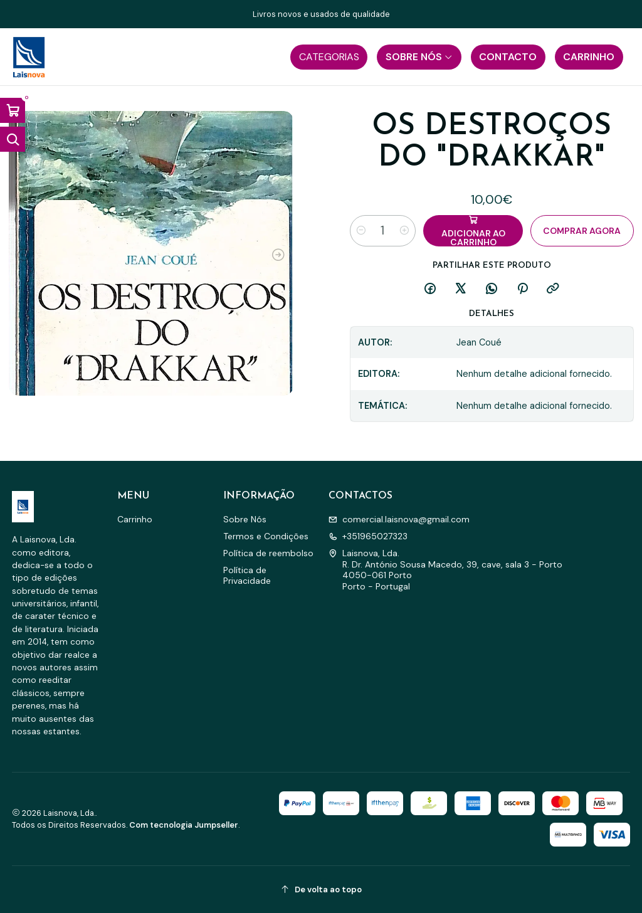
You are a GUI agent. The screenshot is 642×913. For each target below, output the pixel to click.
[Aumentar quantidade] (404, 231)
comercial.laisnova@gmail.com (399, 519)
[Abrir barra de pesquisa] (12, 139)
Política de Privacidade (247, 575)
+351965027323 (368, 536)
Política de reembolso (268, 553)
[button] (328, 57)
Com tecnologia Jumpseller (183, 825)
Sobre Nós (244, 519)
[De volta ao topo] (321, 889)
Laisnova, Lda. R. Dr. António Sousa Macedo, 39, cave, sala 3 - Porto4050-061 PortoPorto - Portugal (445, 569)
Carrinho (134, 519)
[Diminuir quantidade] (361, 231)
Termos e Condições (265, 536)
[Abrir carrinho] (12, 110)
